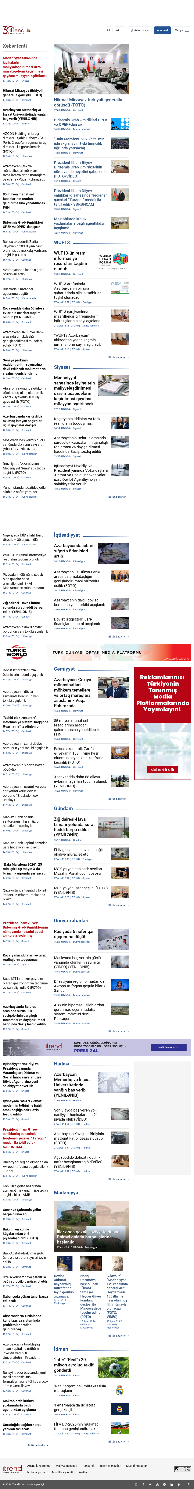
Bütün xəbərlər (117, 357)
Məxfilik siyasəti (62, 1472)
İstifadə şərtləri (36, 1472)
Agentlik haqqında (38, 1465)
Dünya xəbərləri (71, 920)
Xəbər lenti (15, 46)
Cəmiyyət (64, 669)
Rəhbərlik (89, 1465)
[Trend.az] (17, 30)
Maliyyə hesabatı (66, 1465)
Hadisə (61, 1064)
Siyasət (62, 367)
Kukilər (82, 1472)
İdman (61, 1349)
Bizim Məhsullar (110, 1465)
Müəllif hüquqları (137, 1465)
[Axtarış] (109, 30)
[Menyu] (181, 30)
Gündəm (63, 808)
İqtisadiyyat (67, 535)
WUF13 (62, 242)
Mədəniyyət (67, 1193)
